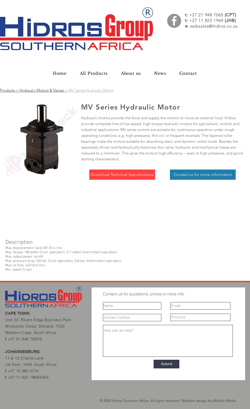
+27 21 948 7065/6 (25, 338)
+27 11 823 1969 (206, 20)
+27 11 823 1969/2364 (28, 377)
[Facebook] (174, 21)
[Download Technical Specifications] (122, 175)
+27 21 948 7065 (212, 14)
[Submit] (166, 364)
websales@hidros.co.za (214, 26)
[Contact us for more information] (203, 175)
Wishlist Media (224, 400)
